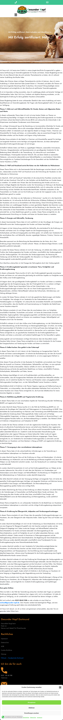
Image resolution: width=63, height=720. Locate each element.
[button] (60, 687)
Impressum (39, 717)
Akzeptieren (31, 702)
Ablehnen (32, 708)
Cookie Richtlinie (6, 650)
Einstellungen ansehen (31, 713)
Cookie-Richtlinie (25, 717)
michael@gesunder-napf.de (9, 603)
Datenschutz (33, 717)
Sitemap (3, 654)
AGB (2, 646)
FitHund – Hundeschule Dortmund (12, 658)
